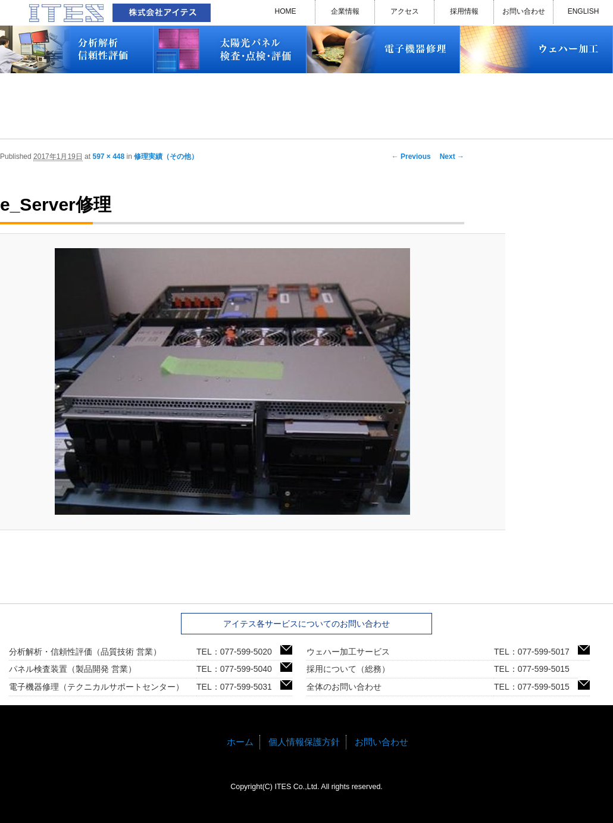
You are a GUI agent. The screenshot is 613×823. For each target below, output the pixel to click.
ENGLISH (583, 11)
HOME (285, 11)
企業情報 (345, 11)
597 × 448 (108, 156)
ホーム (240, 742)
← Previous (411, 156)
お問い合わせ (523, 11)
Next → (452, 156)
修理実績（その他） (166, 156)
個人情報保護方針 (304, 742)
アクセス (404, 11)
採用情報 (464, 11)
